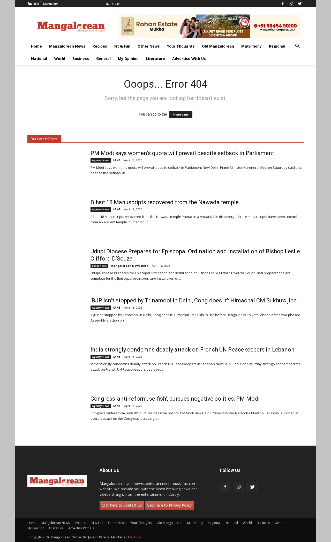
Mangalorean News (67, 46)
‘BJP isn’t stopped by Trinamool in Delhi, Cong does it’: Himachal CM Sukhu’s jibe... (196, 300)
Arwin (137, 537)
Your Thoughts (181, 46)
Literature (155, 58)
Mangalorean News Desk (129, 266)
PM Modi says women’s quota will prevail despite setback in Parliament (182, 153)
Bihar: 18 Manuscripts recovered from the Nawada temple (165, 202)
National (39, 58)
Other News (149, 46)
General (103, 58)
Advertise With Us (189, 58)
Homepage (181, 114)
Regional (277, 46)
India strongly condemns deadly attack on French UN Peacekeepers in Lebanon (193, 349)
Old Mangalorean (218, 46)
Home (36, 46)
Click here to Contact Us (122, 505)
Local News (99, 266)
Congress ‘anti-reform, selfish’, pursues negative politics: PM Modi (175, 398)
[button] (297, 46)
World (59, 58)
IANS (117, 160)
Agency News (101, 160)
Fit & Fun (122, 46)
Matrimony (251, 46)
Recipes (100, 46)
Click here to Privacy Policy (169, 505)
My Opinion (128, 58)
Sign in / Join (114, 3)
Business (80, 58)
